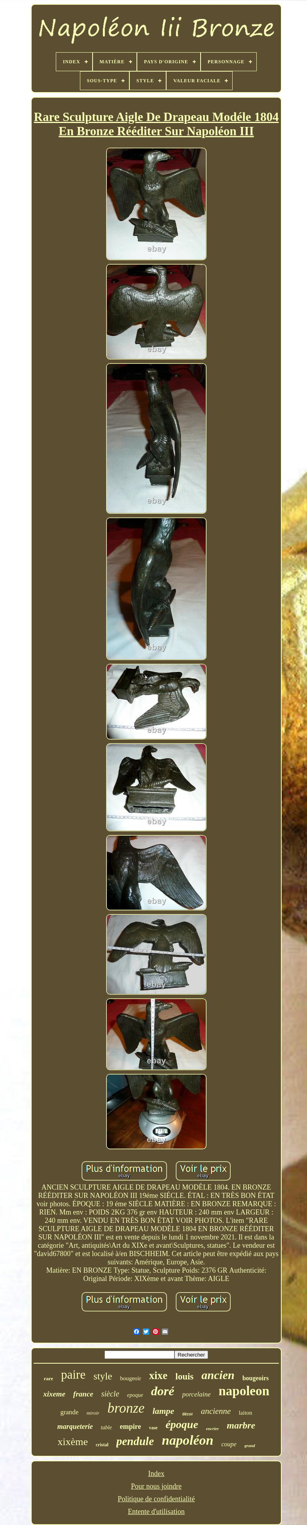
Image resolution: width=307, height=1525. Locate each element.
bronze (125, 1408)
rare (48, 1378)
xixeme (54, 1394)
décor (187, 1414)
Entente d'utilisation (156, 1512)
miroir (93, 1413)
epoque (135, 1395)
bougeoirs (256, 1378)
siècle (110, 1393)
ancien (217, 1374)
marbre (241, 1425)
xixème (72, 1441)
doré (162, 1391)
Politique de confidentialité (156, 1499)
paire (73, 1374)
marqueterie (75, 1426)
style (102, 1376)
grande (69, 1412)
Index (156, 1474)
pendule (135, 1441)
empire (130, 1426)
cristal (102, 1444)
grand (249, 1445)
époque (181, 1424)
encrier (212, 1428)
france (83, 1394)
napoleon (243, 1391)
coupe (228, 1444)
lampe (163, 1411)
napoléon (187, 1440)
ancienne (216, 1411)
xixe (158, 1375)
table (106, 1427)
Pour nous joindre (156, 1486)
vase (153, 1427)
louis (184, 1376)
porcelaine (196, 1394)
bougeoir (130, 1378)
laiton (245, 1413)
